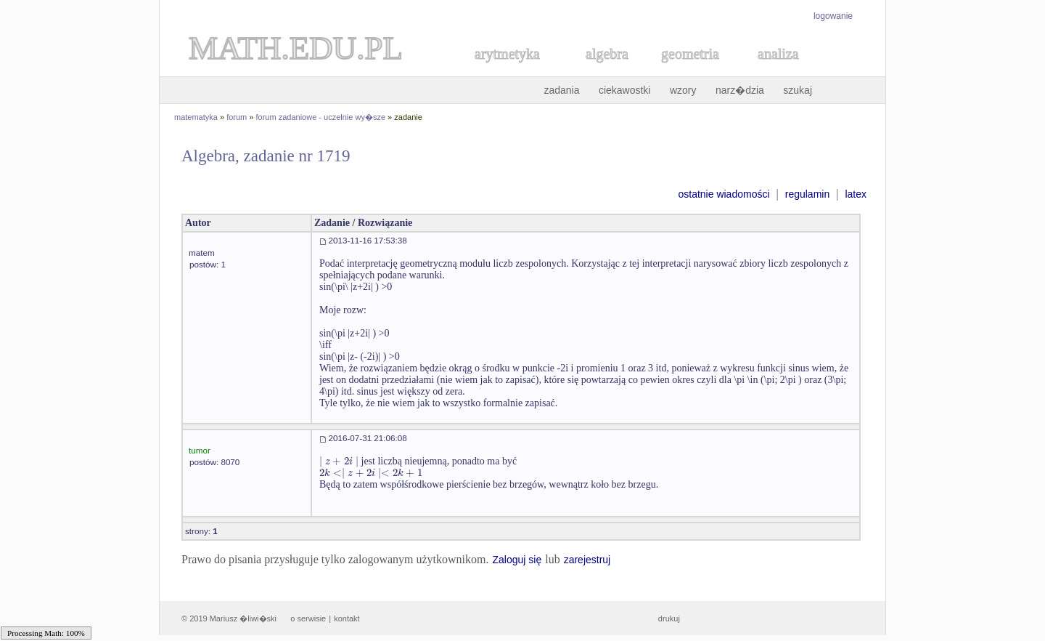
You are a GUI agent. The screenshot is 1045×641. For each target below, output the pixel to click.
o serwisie (308, 618)
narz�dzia (740, 90)
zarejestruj (587, 559)
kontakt (346, 618)
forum (236, 117)
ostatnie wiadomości (723, 194)
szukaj (797, 90)
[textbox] (338, 461)
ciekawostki (625, 90)
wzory (683, 90)
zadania (561, 90)
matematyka (196, 117)
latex (855, 194)
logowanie (833, 16)
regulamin (807, 194)
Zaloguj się (516, 559)
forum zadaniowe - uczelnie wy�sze (321, 117)
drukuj (669, 618)
